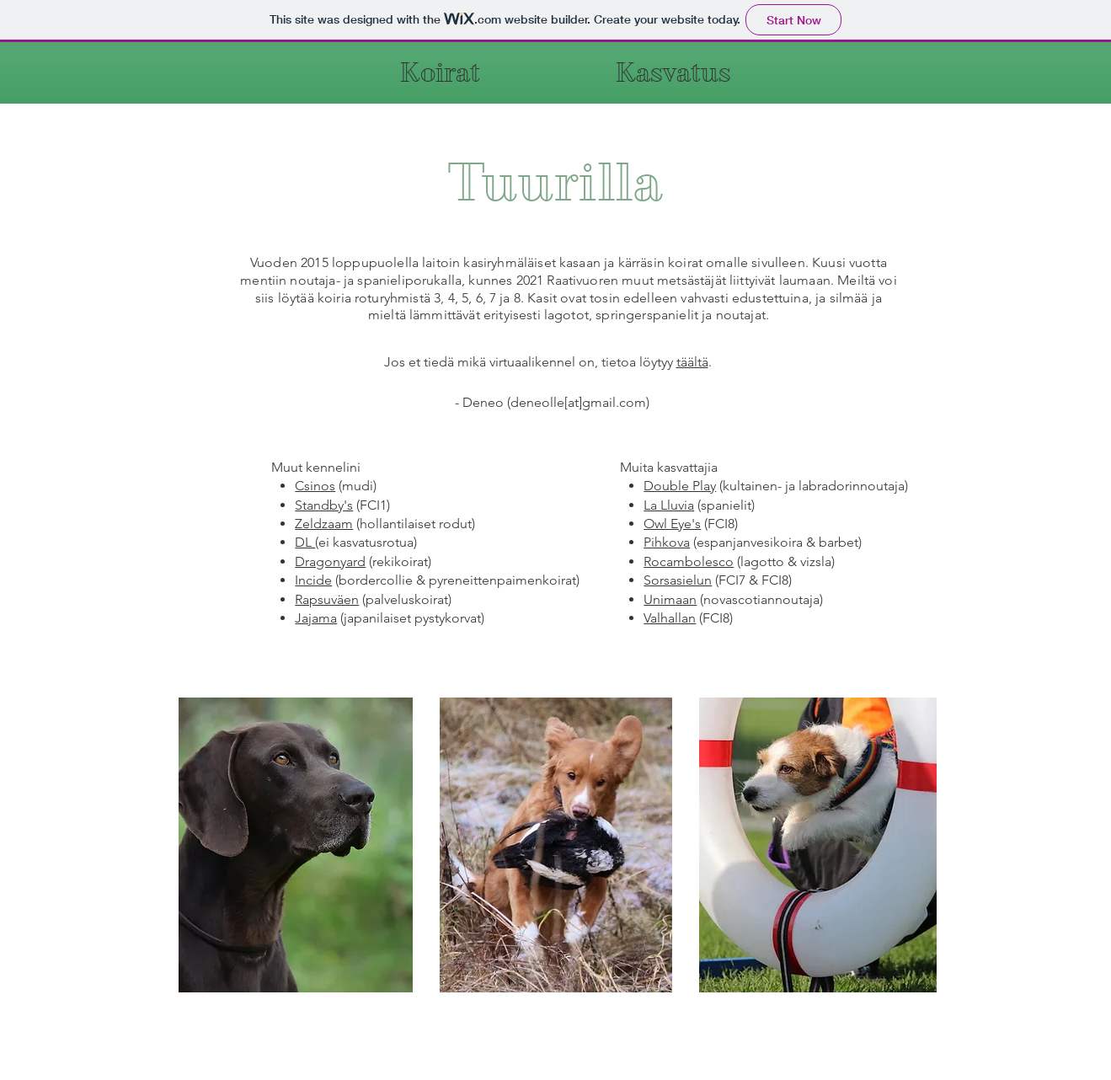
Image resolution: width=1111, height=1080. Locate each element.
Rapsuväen (327, 599)
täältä (692, 362)
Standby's (324, 505)
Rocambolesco (689, 561)
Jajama (316, 618)
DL (305, 542)
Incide (313, 580)
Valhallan (670, 618)
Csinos (315, 486)
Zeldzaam (324, 524)
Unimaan (670, 599)
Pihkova (667, 542)
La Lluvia (669, 505)
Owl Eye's (672, 524)
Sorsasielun (678, 580)
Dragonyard (330, 561)
